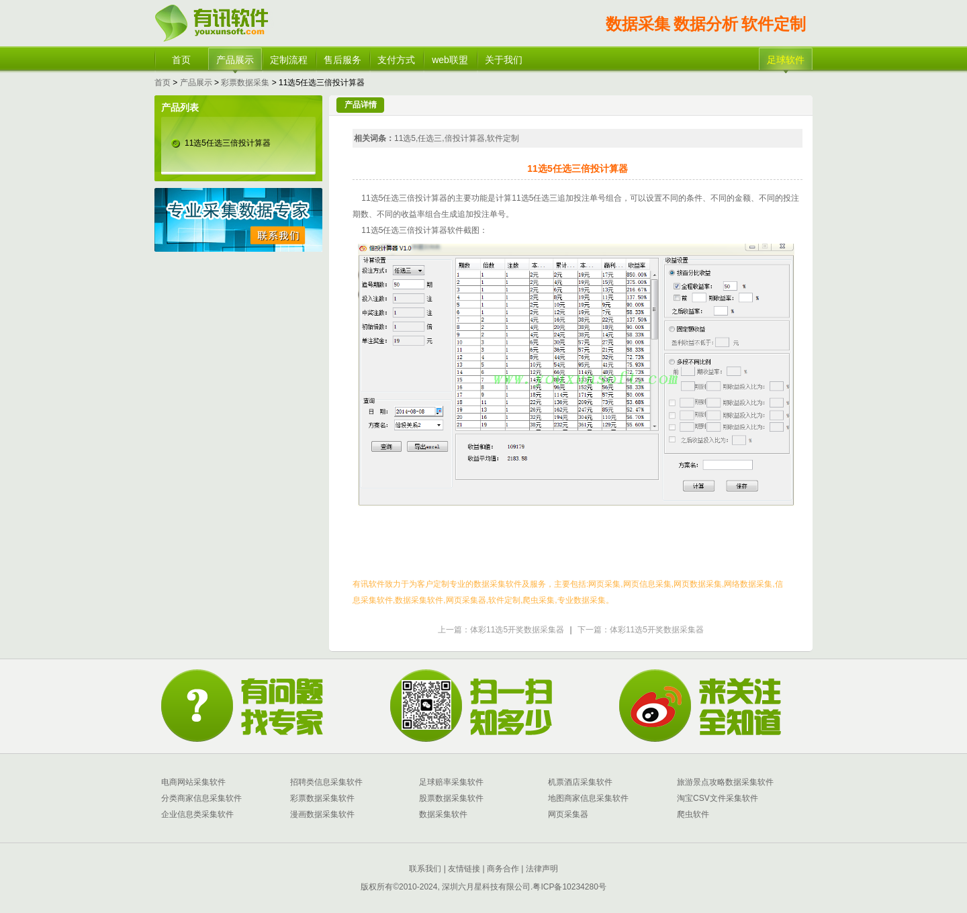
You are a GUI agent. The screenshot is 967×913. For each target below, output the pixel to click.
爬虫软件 (693, 814)
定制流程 (289, 59)
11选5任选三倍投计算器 (228, 143)
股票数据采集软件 (451, 798)
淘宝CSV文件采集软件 (717, 798)
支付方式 (396, 59)
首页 (181, 59)
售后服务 (342, 59)
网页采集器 (568, 814)
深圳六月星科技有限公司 (486, 887)
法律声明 (542, 868)
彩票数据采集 (245, 82)
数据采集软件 (443, 814)
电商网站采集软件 (193, 782)
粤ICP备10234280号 (569, 887)
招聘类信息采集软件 (326, 782)
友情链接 (463, 868)
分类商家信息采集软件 (201, 798)
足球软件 (785, 59)
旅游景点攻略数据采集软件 (725, 782)
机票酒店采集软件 (580, 782)
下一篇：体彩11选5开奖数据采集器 (641, 629)
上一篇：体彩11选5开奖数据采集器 (501, 629)
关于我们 (503, 59)
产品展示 (235, 59)
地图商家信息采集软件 (588, 798)
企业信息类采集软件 (197, 814)
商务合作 (502, 868)
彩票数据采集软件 (322, 798)
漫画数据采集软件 (322, 814)
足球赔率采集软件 (451, 782)
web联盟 (450, 59)
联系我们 (425, 868)
